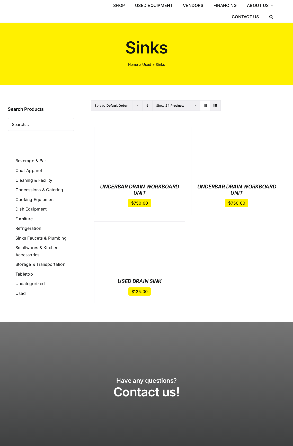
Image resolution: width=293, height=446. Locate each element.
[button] (271, 17)
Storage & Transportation (40, 264)
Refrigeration (28, 228)
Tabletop (24, 274)
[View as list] (215, 106)
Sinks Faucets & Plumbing (41, 238)
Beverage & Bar (30, 160)
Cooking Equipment (35, 199)
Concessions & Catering (39, 189)
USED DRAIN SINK (140, 281)
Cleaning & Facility (33, 180)
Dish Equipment (31, 209)
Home (133, 64)
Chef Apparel (28, 170)
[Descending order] (148, 105)
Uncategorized (30, 283)
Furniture (24, 218)
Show (170, 105)
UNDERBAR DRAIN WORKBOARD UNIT (139, 190)
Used (146, 64)
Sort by (111, 105)
